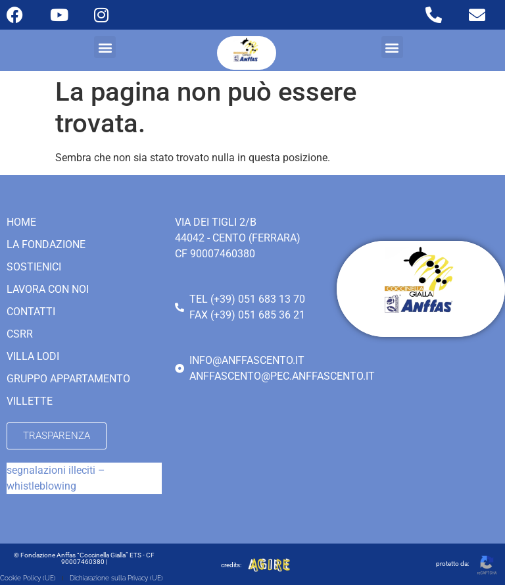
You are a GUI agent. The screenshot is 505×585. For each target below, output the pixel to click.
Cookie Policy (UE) (28, 578)
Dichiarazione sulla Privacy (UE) (116, 578)
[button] (105, 47)
